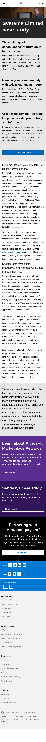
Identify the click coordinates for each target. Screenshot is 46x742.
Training (3, 660)
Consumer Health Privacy (30, 712)
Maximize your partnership (9, 604)
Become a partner (7, 600)
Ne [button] (11, 586)
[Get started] (23, 472)
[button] (11, 3)
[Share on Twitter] (14, 574)
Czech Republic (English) (12, 712)
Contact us (4, 716)
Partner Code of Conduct (31, 719)
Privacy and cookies (17, 716)
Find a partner (5, 617)
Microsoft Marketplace (8, 642)
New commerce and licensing (10, 638)
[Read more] (23, 509)
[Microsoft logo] (23, 3)
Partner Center (6, 612)
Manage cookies (32, 716)
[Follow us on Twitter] (15, 565)
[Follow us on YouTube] (24, 565)
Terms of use (5, 719)
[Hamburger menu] (3, 3)
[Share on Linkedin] (19, 574)
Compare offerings (7, 608)
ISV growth (4, 630)
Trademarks (16, 719)
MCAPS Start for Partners (9, 668)
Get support (5, 694)
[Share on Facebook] (10, 574)
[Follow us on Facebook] (10, 565)
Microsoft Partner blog (8, 681)
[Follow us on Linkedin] (20, 565)
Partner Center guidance (9, 702)
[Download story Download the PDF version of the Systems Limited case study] (23, 152)
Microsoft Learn (6, 664)
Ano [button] (6, 586)
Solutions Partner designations (11, 647)
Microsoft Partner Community (10, 677)
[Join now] (23, 552)
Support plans (5, 698)
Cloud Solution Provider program (11, 634)
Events (3, 672)
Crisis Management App (12, 252)
